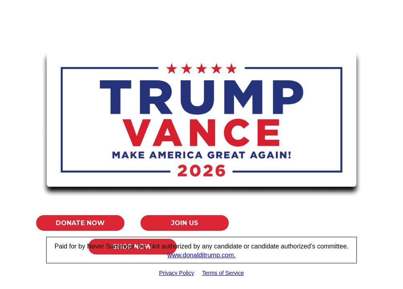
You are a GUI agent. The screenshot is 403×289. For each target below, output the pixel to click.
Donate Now (80, 223)
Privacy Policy (176, 273)
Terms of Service (223, 273)
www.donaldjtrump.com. (201, 255)
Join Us (184, 223)
